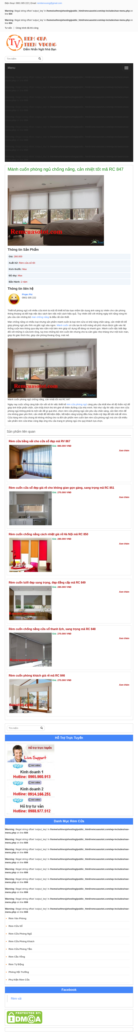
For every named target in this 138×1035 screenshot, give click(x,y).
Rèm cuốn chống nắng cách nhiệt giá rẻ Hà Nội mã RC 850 (48, 534)
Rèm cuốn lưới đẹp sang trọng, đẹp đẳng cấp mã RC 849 (47, 582)
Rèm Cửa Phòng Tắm (20, 949)
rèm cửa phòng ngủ (77, 404)
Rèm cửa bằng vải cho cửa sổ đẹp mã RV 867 (39, 441)
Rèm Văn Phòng (17, 918)
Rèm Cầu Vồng (17, 956)
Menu (11, 67)
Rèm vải (16, 998)
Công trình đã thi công (27, 28)
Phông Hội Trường (19, 972)
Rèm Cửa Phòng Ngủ (20, 933)
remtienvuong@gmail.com (49, 3)
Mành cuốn (62, 325)
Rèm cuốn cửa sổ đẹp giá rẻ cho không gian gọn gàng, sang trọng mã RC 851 (61, 487)
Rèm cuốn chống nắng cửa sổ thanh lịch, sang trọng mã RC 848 (52, 629)
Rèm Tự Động (16, 964)
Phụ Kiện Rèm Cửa (19, 979)
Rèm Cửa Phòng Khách (21, 941)
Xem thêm (124, 450)
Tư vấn (8, 28)
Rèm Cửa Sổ (15, 926)
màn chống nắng (40, 317)
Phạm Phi (27, 294)
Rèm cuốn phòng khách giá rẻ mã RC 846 (37, 675)
